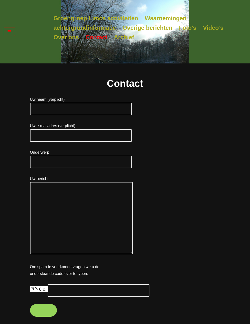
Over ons (66, 37)
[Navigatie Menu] (9, 32)
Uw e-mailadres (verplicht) (81, 130)
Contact (96, 37)
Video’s (213, 27)
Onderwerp (81, 157)
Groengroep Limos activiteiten (95, 18)
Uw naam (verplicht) (81, 104)
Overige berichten (147, 27)
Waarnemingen (166, 18)
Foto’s (187, 27)
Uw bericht (81, 216)
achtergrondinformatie (84, 27)
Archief (124, 37)
